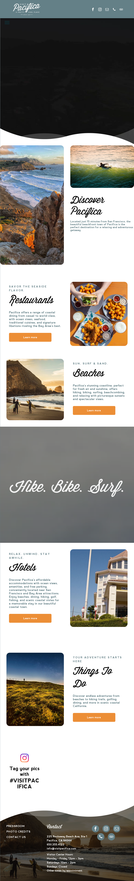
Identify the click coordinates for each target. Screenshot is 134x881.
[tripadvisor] (121, 9)
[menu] (7, 22)
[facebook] (93, 9)
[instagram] (100, 9)
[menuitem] (26, 826)
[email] (107, 9)
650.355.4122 (55, 844)
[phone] (114, 9)
